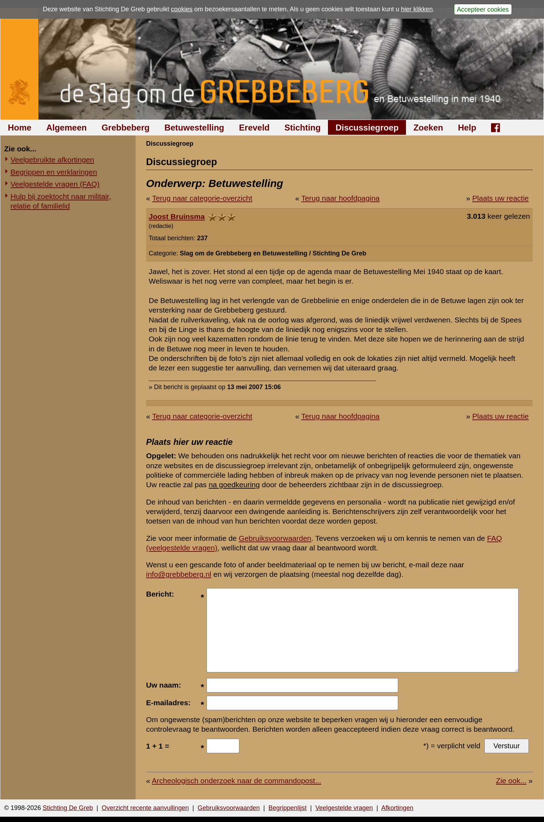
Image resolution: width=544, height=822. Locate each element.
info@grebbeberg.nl (178, 574)
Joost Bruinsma (177, 216)
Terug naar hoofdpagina (340, 198)
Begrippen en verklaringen (54, 172)
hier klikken (417, 9)
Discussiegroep (367, 127)
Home (19, 127)
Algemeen (66, 127)
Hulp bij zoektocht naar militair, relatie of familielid (61, 201)
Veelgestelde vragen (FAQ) (55, 184)
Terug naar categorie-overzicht (202, 198)
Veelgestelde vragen (344, 807)
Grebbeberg (126, 127)
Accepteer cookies (483, 9)
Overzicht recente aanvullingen (145, 807)
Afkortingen (397, 807)
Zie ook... (511, 780)
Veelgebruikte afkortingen (52, 160)
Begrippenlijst (287, 807)
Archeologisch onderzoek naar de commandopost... (236, 780)
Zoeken (428, 127)
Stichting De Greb (68, 807)
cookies (181, 9)
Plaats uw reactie (500, 198)
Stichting (303, 127)
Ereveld (254, 127)
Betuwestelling (194, 127)
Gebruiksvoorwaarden (275, 538)
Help (467, 127)
